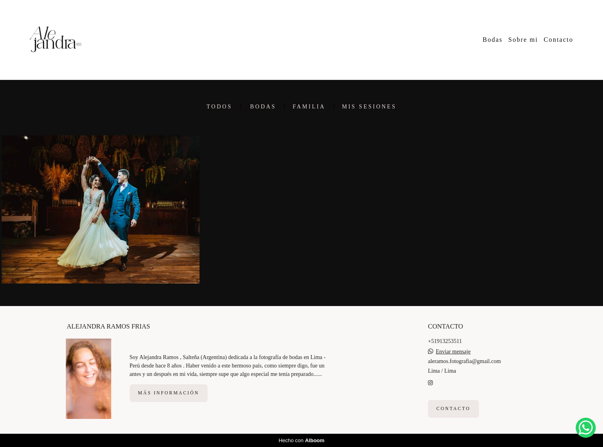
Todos (219, 107)
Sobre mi (523, 39)
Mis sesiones (369, 107)
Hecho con (301, 440)
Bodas (493, 39)
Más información (168, 393)
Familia (309, 107)
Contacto (558, 39)
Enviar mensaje (453, 352)
